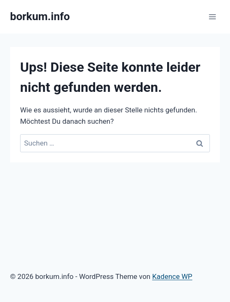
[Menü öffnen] (212, 16)
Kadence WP (172, 276)
